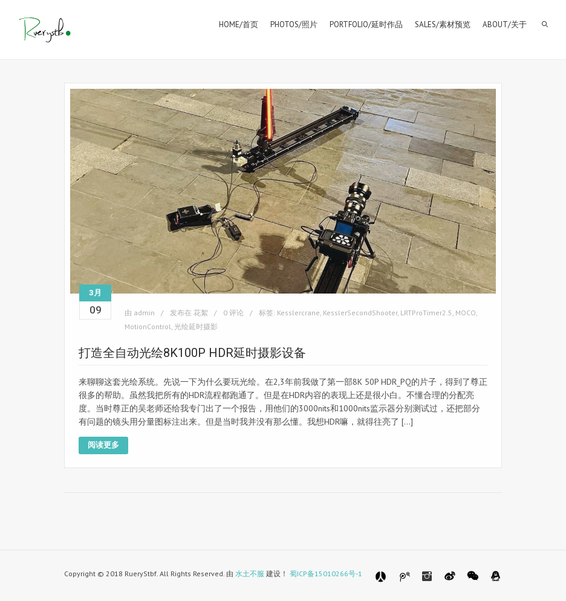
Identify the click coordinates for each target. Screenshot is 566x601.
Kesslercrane (298, 312)
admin (144, 312)
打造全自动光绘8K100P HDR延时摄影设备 (192, 352)
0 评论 (233, 312)
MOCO (465, 312)
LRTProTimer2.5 (426, 312)
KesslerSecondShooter (360, 312)
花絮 (201, 312)
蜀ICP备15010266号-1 (326, 573)
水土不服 (249, 573)
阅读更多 (103, 444)
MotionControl (148, 326)
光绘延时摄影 (196, 326)
